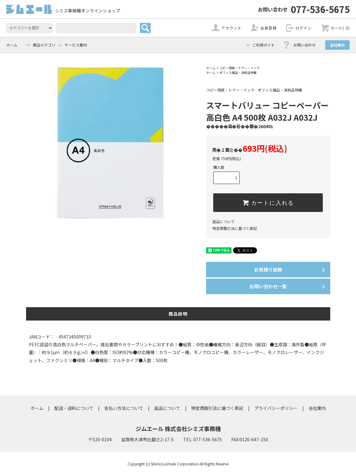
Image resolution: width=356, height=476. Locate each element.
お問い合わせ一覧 (268, 286)
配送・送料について (73, 408)
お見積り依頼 (268, 269)
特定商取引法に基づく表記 (234, 228)
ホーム (11, 44)
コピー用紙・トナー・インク (239, 67)
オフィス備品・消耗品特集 (238, 72)
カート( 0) (340, 27)
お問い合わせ (304, 44)
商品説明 (178, 314)
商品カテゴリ (44, 44)
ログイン (303, 27)
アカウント (231, 27)
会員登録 (268, 27)
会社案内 (337, 44)
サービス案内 (76, 44)
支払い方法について (123, 408)
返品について (223, 221)
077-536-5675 (304, 9)
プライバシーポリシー (276, 408)
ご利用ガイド (263, 44)
